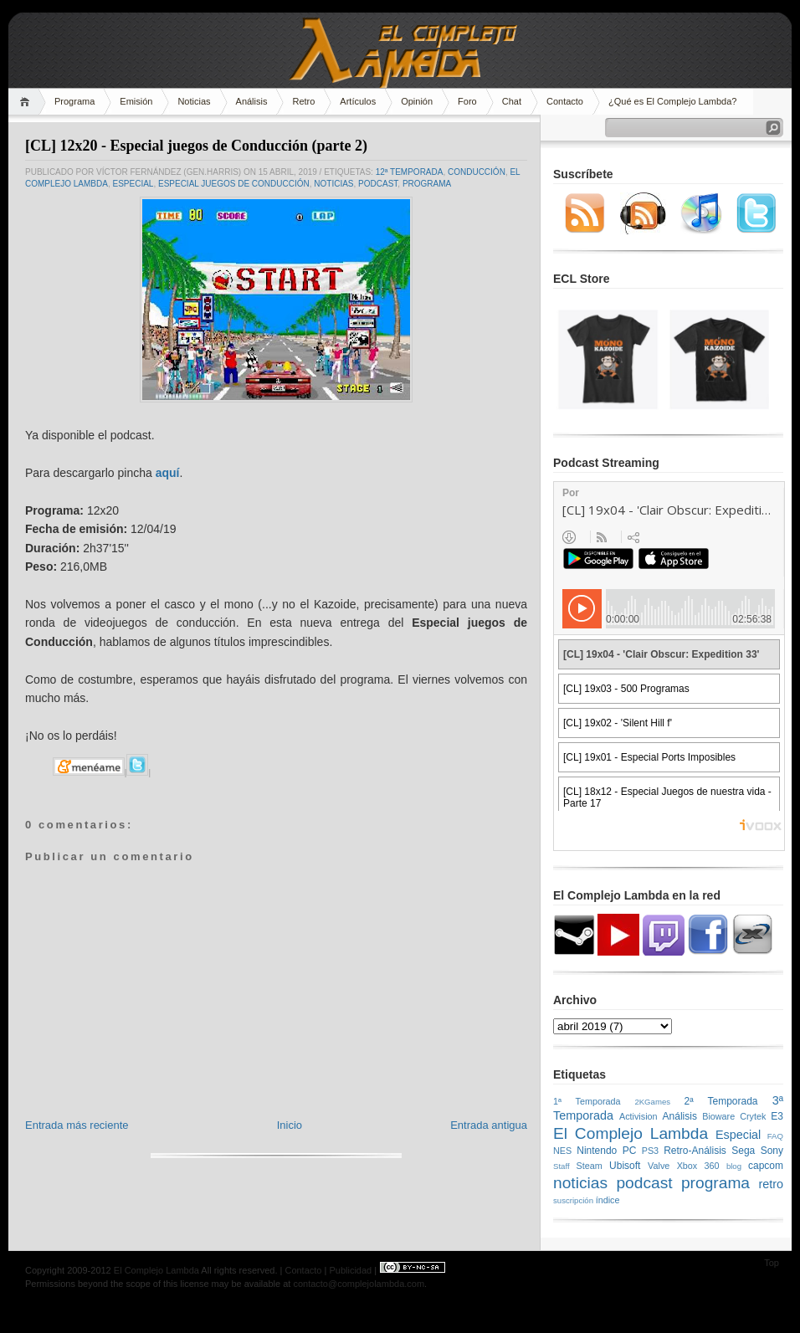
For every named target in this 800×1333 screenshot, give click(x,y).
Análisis (252, 101)
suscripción (573, 1200)
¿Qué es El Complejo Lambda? (672, 101)
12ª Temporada (410, 172)
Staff (561, 1166)
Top (771, 1263)
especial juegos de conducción (234, 183)
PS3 (650, 1151)
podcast (377, 183)
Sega (743, 1150)
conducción (476, 172)
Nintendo (597, 1150)
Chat (511, 101)
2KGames (652, 1101)
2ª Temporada (720, 1101)
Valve (658, 1166)
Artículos (358, 101)
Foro (467, 101)
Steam (590, 1166)
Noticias (193, 101)
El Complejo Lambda (630, 1133)
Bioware (718, 1116)
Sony (772, 1150)
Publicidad (350, 1270)
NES (562, 1151)
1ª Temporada (587, 1101)
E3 (777, 1116)
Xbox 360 (698, 1166)
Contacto (564, 101)
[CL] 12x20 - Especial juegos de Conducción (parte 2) (196, 145)
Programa (74, 101)
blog (733, 1166)
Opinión (417, 101)
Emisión (136, 101)
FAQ (775, 1136)
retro (770, 1184)
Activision (638, 1116)
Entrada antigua (488, 1125)
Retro (303, 101)
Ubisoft (624, 1166)
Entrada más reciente (77, 1125)
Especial (132, 183)
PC (630, 1150)
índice (608, 1200)
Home (27, 102)
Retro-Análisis (695, 1150)
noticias (333, 183)
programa (427, 183)
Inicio (289, 1125)
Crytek (753, 1116)
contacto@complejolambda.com (358, 1284)
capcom (765, 1166)
